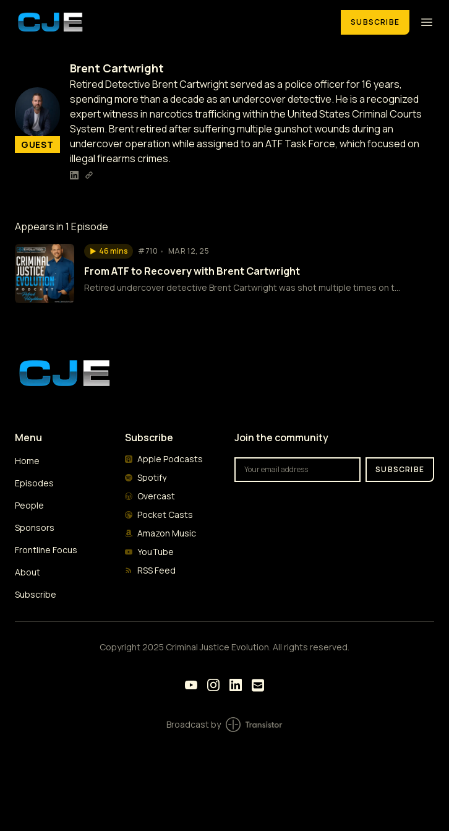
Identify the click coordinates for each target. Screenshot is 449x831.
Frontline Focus (46, 550)
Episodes (34, 483)
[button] (108, 251)
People (29, 505)
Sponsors (34, 527)
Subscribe (375, 22)
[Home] (170, 22)
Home (27, 461)
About (27, 572)
